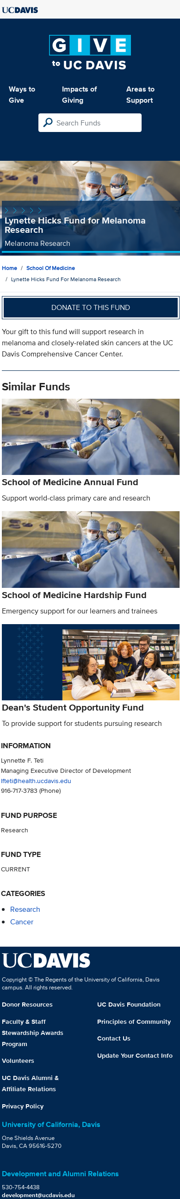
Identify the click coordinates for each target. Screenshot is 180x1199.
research (25, 909)
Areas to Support (140, 94)
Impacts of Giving (79, 94)
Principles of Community (134, 1021)
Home (9, 268)
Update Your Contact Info (135, 1055)
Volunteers (18, 1060)
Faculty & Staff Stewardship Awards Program (32, 1032)
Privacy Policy (22, 1106)
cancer (21, 921)
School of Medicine (50, 268)
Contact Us (113, 1038)
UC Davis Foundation (129, 1004)
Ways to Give (22, 94)
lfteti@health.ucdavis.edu (36, 780)
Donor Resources (27, 1004)
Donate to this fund (90, 307)
